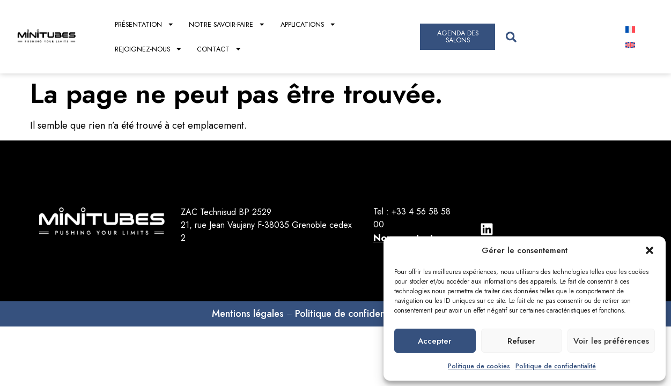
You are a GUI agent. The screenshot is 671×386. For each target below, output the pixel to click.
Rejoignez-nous (148, 49)
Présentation (144, 24)
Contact (219, 49)
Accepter (435, 341)
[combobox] (556, 37)
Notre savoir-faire (227, 24)
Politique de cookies (479, 366)
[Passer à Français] (630, 29)
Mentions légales (248, 314)
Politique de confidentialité (555, 366)
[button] (649, 250)
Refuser (521, 341)
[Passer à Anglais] (630, 45)
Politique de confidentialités (354, 314)
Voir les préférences (611, 341)
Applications (308, 24)
